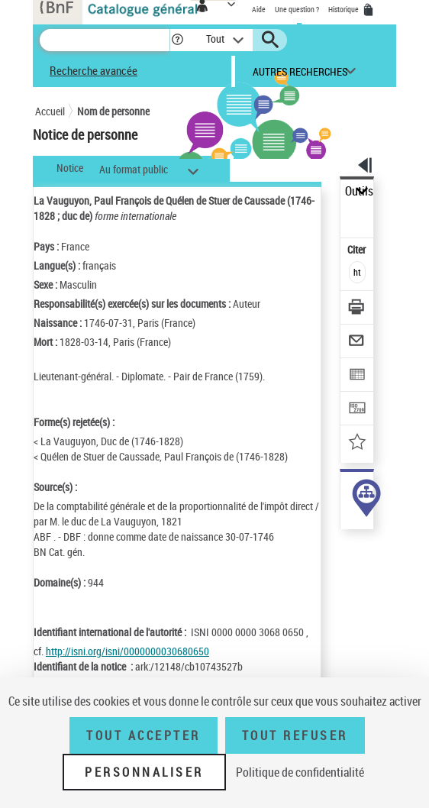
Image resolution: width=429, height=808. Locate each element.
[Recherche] (104, 40)
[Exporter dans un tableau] (358, 376)
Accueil (50, 111)
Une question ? (297, 9)
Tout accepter (143, 735)
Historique (344, 9)
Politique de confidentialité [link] (300, 772)
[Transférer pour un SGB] (358, 410)
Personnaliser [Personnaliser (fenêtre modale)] (144, 772)
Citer (357, 249)
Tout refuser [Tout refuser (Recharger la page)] (295, 735)
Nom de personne (113, 111)
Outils (359, 191)
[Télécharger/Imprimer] (358, 309)
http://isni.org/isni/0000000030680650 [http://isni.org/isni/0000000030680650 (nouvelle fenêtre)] (127, 651)
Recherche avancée (93, 70)
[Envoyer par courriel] (358, 342)
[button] (177, 40)
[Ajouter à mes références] (358, 443)
